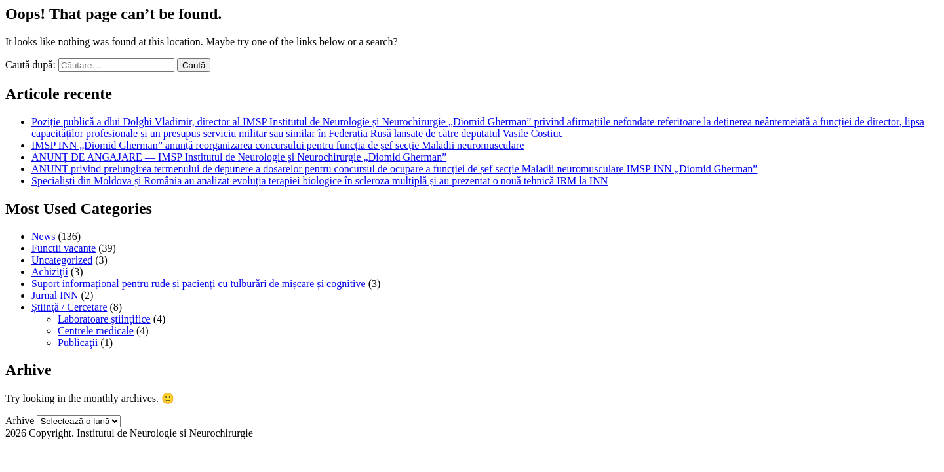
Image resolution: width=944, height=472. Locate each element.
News (43, 236)
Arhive (19, 420)
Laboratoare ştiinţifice (104, 318)
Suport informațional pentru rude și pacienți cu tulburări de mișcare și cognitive (198, 283)
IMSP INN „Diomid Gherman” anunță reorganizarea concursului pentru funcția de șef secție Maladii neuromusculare (277, 145)
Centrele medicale (96, 330)
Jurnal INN (55, 295)
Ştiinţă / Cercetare (69, 307)
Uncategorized (61, 260)
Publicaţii (78, 342)
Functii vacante (63, 248)
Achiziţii (49, 271)
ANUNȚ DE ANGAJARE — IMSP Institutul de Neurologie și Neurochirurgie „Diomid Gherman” (238, 157)
